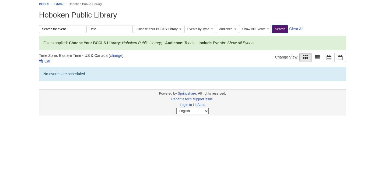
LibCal (59, 4)
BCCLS (44, 4)
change (116, 55)
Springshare (187, 93)
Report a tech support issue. (192, 99)
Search (280, 29)
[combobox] (158, 29)
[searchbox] (62, 29)
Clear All (296, 29)
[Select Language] (192, 111)
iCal (44, 61)
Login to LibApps (192, 105)
